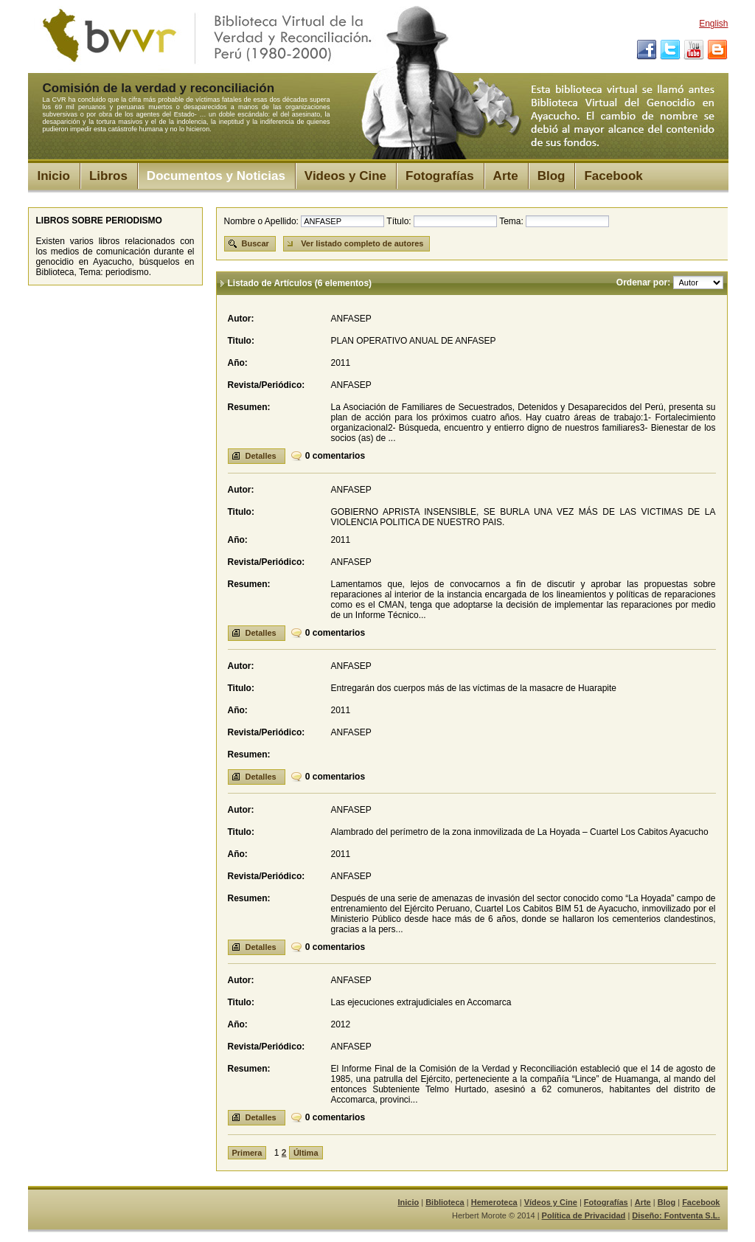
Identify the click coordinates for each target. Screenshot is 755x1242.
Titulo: (241, 341)
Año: (238, 363)
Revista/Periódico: (266, 385)
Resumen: (249, 407)
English (713, 23)
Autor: (241, 318)
